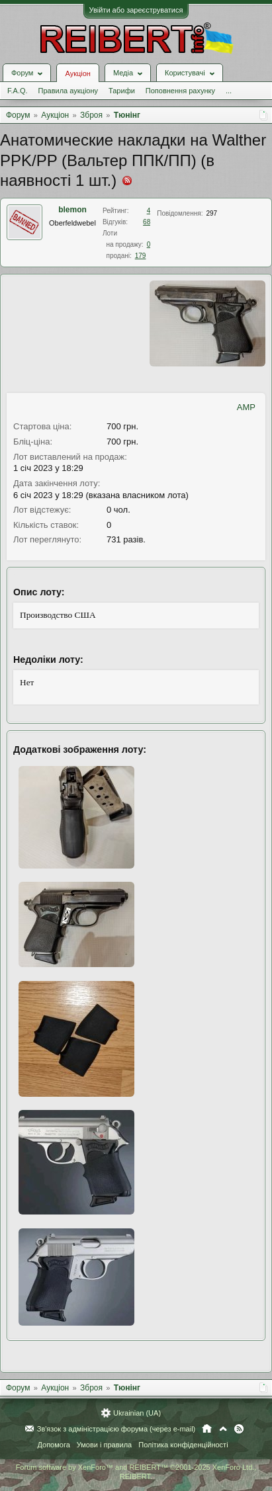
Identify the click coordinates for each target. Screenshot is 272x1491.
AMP (246, 407)
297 (211, 213)
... (229, 91)
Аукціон (77, 73)
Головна (207, 1428)
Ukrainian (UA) (137, 1413)
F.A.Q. (17, 91)
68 (146, 222)
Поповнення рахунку (180, 91)
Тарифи (122, 91)
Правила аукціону (68, 91)
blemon (72, 209)
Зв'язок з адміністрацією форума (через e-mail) (116, 1429)
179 (140, 255)
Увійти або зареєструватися (136, 10)
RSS (239, 1428)
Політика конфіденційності (183, 1445)
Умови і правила (104, 1445)
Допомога (53, 1445)
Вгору (223, 1428)
